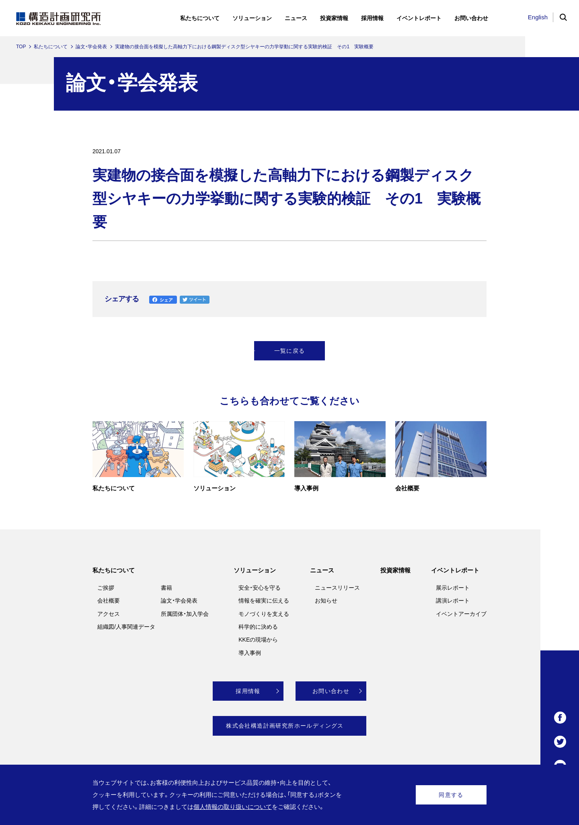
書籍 (166, 587)
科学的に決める (258, 626)
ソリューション (255, 570)
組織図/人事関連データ (126, 626)
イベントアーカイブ (461, 614)
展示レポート (453, 587)
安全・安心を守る (259, 587)
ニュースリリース (337, 587)
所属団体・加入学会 (185, 614)
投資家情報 (395, 570)
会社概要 (108, 600)
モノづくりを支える (263, 614)
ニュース (322, 570)
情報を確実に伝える (263, 600)
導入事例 (249, 653)
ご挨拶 (105, 587)
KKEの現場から (258, 639)
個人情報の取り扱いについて (232, 806)
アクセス (108, 614)
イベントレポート (455, 570)
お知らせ (326, 600)
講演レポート (453, 600)
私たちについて (51, 46)
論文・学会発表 (91, 46)
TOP (21, 46)
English (538, 17)
